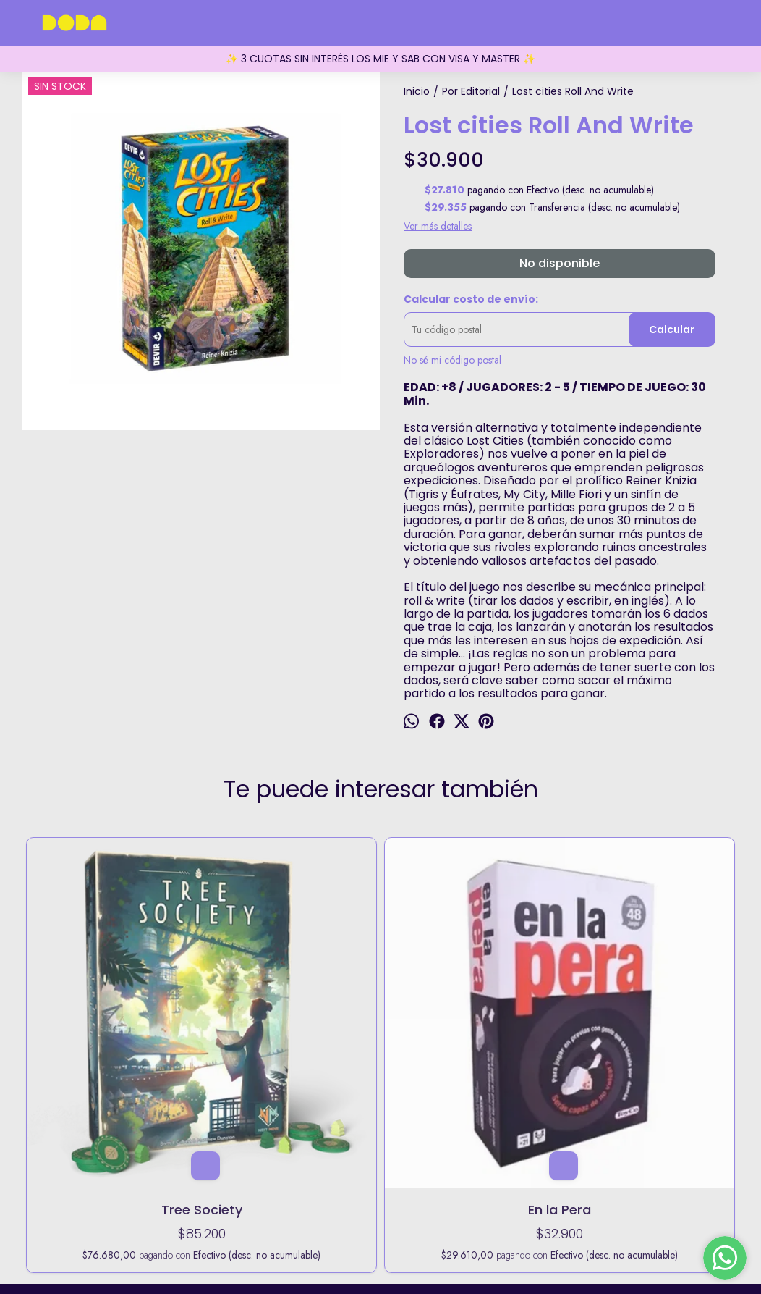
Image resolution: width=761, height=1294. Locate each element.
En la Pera (237, 995)
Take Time (380, 995)
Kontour (524, 995)
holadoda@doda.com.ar (380, 1201)
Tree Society (94, 995)
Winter (667, 995)
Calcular (671, 329)
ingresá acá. (510, 1243)
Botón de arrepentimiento (577, 1243)
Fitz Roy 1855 (380, 1156)
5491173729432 (380, 1179)
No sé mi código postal (452, 360)
